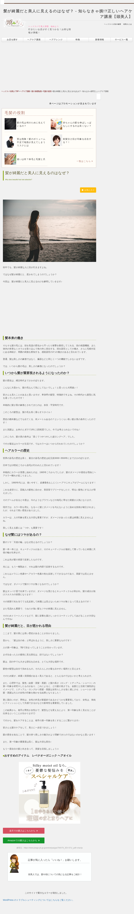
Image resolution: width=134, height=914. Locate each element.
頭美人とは (127, 24)
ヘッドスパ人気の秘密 (112, 24)
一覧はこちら (85, 161)
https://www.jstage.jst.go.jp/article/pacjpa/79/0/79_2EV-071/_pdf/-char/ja (53, 848)
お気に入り (88, 190)
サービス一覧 (121, 39)
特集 (78, 39)
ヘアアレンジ (56, 39)
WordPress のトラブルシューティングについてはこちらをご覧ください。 (38, 900)
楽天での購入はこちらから (23, 830)
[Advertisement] (67, 66)
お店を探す (12, 39)
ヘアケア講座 (34, 39)
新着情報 (99, 39)
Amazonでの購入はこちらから (24, 840)
